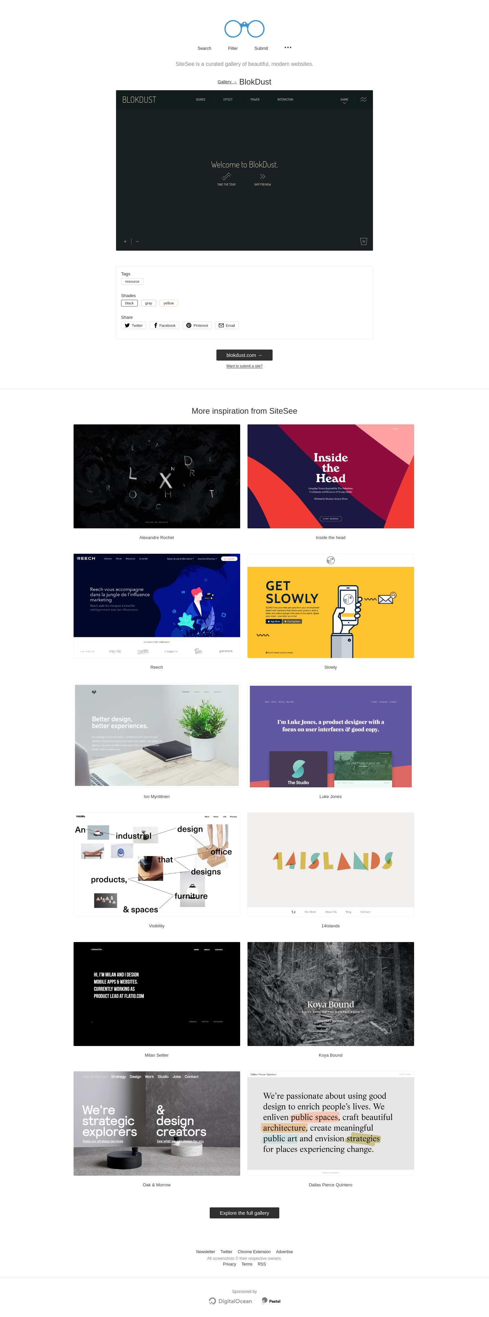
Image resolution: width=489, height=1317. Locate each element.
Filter (233, 48)
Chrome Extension (254, 1251)
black (129, 303)
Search (204, 48)
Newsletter (205, 1251)
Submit (261, 48)
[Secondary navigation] (288, 47)
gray (148, 303)
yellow (169, 303)
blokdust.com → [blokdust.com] (244, 355)
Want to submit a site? (244, 366)
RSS (262, 1264)
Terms (247, 1264)
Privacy (229, 1264)
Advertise (284, 1251)
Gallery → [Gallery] (227, 81)
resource (132, 281)
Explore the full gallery (244, 1213)
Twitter (226, 1251)
